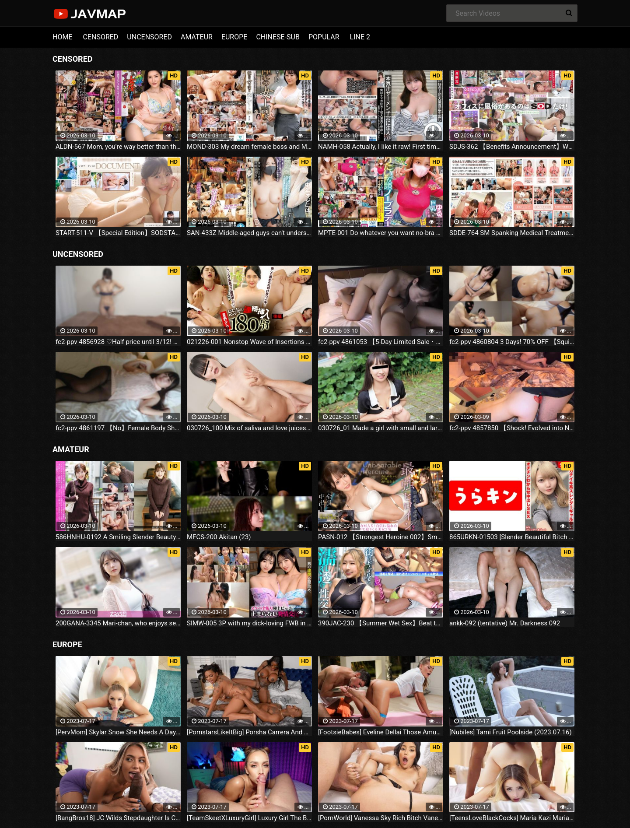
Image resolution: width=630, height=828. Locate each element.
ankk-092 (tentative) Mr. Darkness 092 (504, 623)
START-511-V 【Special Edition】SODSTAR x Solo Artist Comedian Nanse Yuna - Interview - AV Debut (118, 233)
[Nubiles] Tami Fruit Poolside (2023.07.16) (510, 732)
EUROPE (234, 37)
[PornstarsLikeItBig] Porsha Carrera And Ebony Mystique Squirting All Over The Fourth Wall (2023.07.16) (249, 732)
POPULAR (324, 37)
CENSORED (100, 37)
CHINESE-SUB (278, 37)
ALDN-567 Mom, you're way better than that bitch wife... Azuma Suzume (118, 147)
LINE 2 (360, 37)
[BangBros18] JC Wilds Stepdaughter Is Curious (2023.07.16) (118, 818)
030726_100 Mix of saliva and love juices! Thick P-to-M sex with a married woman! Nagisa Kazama (249, 428)
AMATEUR (197, 37)
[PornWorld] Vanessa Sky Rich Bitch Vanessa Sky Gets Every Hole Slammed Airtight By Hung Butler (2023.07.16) (380, 818)
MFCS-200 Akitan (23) (219, 537)
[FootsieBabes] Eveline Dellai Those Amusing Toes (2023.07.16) (380, 732)
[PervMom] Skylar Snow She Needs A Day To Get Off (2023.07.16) (118, 732)
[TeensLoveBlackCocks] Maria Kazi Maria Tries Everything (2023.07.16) (511, 818)
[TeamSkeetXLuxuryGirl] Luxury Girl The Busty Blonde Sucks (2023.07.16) (249, 818)
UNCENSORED (149, 37)
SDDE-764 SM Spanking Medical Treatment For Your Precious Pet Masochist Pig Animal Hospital (511, 233)
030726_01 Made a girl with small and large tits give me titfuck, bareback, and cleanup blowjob (380, 428)
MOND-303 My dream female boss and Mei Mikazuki (249, 147)
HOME (62, 37)
